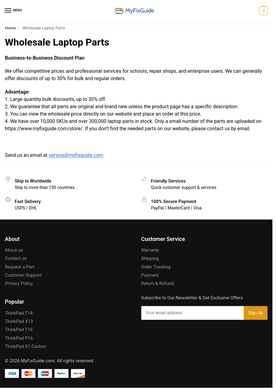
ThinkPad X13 (19, 321)
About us (14, 250)
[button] (263, 10)
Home (10, 28)
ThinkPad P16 (19, 338)
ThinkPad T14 (19, 313)
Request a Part (20, 267)
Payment (150, 275)
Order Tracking (156, 267)
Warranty (150, 250)
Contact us (16, 258)
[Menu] (14, 10)
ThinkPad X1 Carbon (25, 346)
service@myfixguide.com (75, 155)
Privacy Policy (19, 283)
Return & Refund (157, 283)
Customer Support (23, 275)
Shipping (150, 258)
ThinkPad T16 (19, 329)
